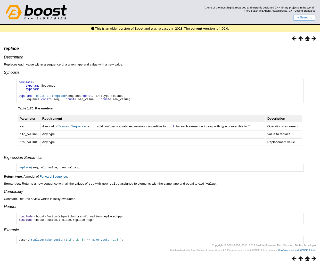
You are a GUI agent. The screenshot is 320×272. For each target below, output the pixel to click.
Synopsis (12, 72)
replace (11, 48)
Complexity (13, 196)
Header (10, 211)
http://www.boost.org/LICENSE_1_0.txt (296, 256)
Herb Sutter (251, 10)
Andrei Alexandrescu (275, 10)
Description (13, 57)
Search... (304, 17)
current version (203, 28)
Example (11, 235)
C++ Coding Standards (302, 10)
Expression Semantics (23, 161)
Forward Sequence (72, 130)
